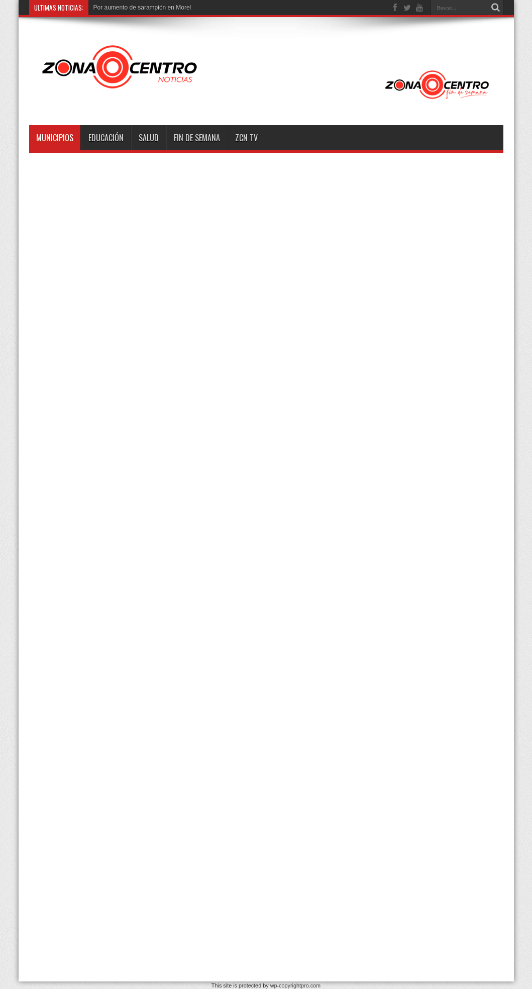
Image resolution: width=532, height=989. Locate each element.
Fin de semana (197, 138)
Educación (106, 138)
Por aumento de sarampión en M (137, 7)
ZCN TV (246, 138)
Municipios (54, 138)
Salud (149, 138)
